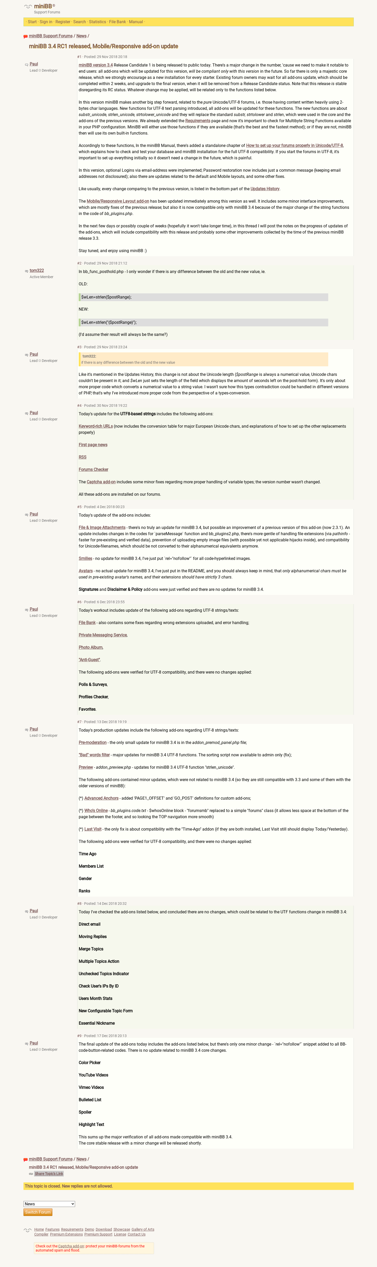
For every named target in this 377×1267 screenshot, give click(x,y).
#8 (79, 903)
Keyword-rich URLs (96, 426)
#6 (79, 602)
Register (62, 21)
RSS (82, 457)
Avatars (86, 570)
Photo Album (90, 647)
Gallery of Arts (143, 1229)
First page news (93, 444)
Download (104, 1229)
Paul (34, 64)
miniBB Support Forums (51, 36)
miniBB (43, 6)
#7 (79, 722)
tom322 (37, 270)
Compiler (41, 1234)
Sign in (46, 21)
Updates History (265, 188)
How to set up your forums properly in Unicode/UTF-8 (294, 145)
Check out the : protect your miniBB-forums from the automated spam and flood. (90, 1248)
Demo (89, 1229)
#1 (79, 57)
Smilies (85, 558)
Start (32, 21)
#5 (79, 507)
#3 (79, 347)
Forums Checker (93, 469)
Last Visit (92, 829)
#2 (79, 263)
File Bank (117, 21)
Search (79, 21)
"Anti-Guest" (89, 659)
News (81, 36)
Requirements (197, 120)
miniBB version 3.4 (96, 65)
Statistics (97, 21)
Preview (86, 767)
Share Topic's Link (49, 1174)
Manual (136, 21)
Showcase (122, 1229)
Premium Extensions (66, 1234)
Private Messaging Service (103, 635)
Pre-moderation (93, 742)
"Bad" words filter (94, 754)
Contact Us (137, 1234)
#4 (79, 405)
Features (52, 1229)
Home (39, 1229)
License (120, 1234)
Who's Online (96, 810)
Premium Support (98, 1234)
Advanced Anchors (101, 798)
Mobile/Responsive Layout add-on (118, 201)
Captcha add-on (101, 481)
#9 (79, 1036)
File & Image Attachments (102, 527)
